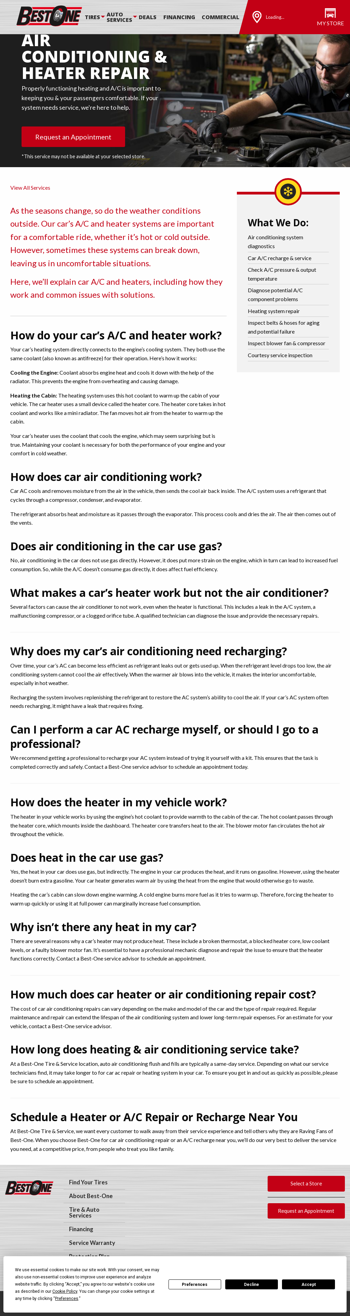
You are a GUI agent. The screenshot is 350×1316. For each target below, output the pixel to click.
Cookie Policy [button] (64, 1291)
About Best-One (91, 1196)
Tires (92, 17)
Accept (308, 1284)
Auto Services (119, 17)
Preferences (194, 1284)
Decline (251, 1284)
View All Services (30, 187)
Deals (148, 17)
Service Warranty (92, 1242)
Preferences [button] (66, 1298)
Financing (179, 17)
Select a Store (306, 1183)
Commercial (220, 17)
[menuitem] (96, 17)
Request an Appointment (73, 137)
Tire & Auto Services (84, 1212)
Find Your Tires (88, 1182)
